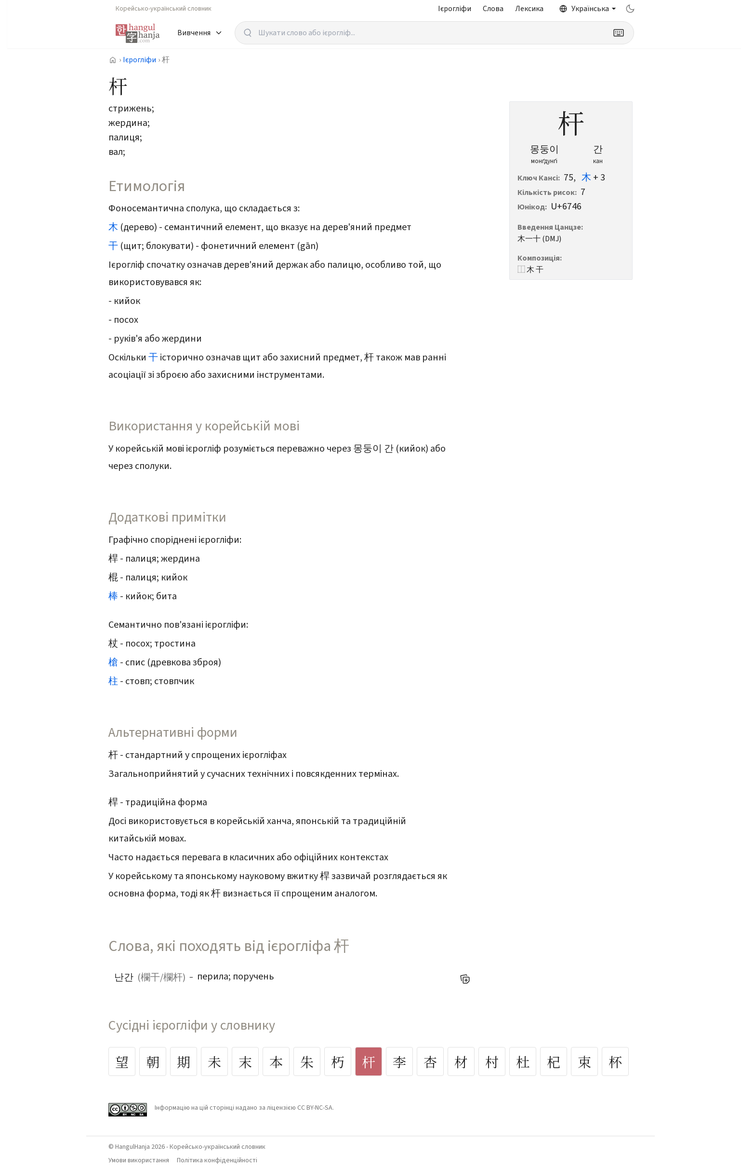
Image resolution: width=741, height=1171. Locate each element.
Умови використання (138, 1160)
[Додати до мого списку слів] (465, 979)
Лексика (529, 8)
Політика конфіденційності (217, 1160)
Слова (493, 8)
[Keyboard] (618, 33)
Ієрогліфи (454, 8)
